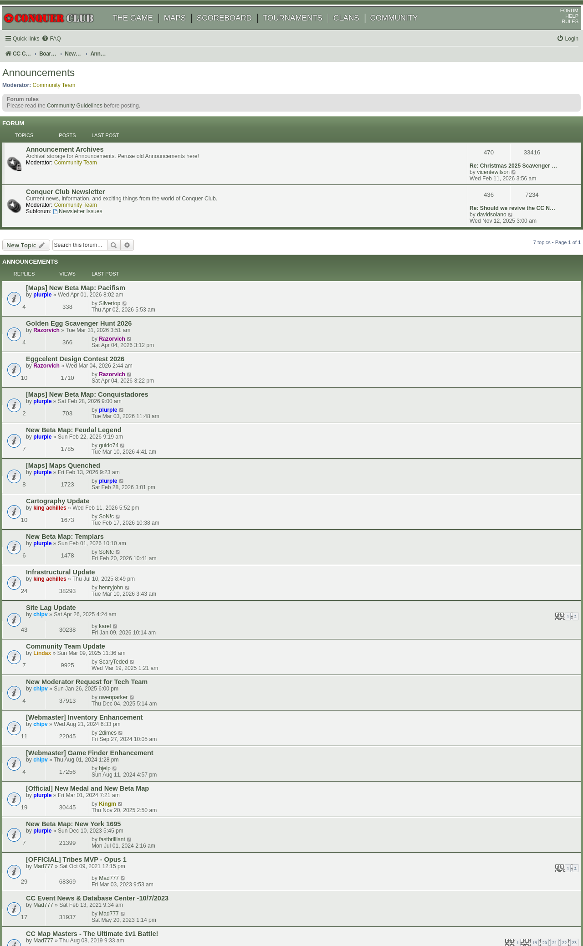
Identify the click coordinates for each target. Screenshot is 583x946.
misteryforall (479, 693)
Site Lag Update (64, 432)
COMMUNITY (405, 30)
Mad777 (56, 579)
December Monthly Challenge (85, 734)
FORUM (559, 23)
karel (470, 432)
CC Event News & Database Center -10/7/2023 (110, 594)
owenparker (478, 473)
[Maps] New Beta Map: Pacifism (88, 256)
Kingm (472, 532)
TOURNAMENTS (303, 30)
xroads (472, 613)
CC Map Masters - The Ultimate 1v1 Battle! (105, 613)
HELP (561, 28)
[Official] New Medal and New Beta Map (100, 533)
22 (351, 622)
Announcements (49, 88)
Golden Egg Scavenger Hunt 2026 (91, 276)
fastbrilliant (477, 552)
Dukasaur (58, 741)
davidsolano (479, 189)
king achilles (62, 381)
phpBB (49, 916)
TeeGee (56, 681)
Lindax (55, 461)
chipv (53, 439)
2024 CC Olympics (68, 654)
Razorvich (59, 283)
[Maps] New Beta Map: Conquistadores (100, 315)
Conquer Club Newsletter (78, 183)
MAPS (185, 30)
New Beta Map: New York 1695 (86, 552)
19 (321, 622)
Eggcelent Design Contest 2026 (88, 295)
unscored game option (74, 693)
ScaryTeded (478, 454)
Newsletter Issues (90, 203)
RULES (559, 34)
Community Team (64, 100)
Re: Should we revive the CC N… (499, 183)
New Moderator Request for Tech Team (99, 474)
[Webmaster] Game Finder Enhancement (102, 513)
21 (341, 622)
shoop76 (57, 661)
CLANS (357, 30)
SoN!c (471, 373)
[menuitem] (63, 52)
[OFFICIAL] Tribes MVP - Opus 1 (89, 572)
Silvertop (475, 256)
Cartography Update (70, 374)
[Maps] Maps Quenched (76, 354)
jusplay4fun (478, 713)
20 (331, 622)
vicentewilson (480, 163)
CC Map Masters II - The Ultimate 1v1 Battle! (107, 754)
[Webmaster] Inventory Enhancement (97, 493)
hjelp (470, 513)
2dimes (473, 493)
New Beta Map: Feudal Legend (86, 334)
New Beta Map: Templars (78, 393)
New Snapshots (63, 776)
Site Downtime (61, 713)
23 (361, 622)
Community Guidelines (85, 125)
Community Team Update (78, 454)
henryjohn (476, 412)
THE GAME (143, 30)
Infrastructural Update (73, 413)
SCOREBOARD (234, 30)
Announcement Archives (77, 157)
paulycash (476, 734)
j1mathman (478, 754)
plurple (55, 263)
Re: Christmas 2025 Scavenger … (500, 156)
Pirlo (469, 775)
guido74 (474, 334)
